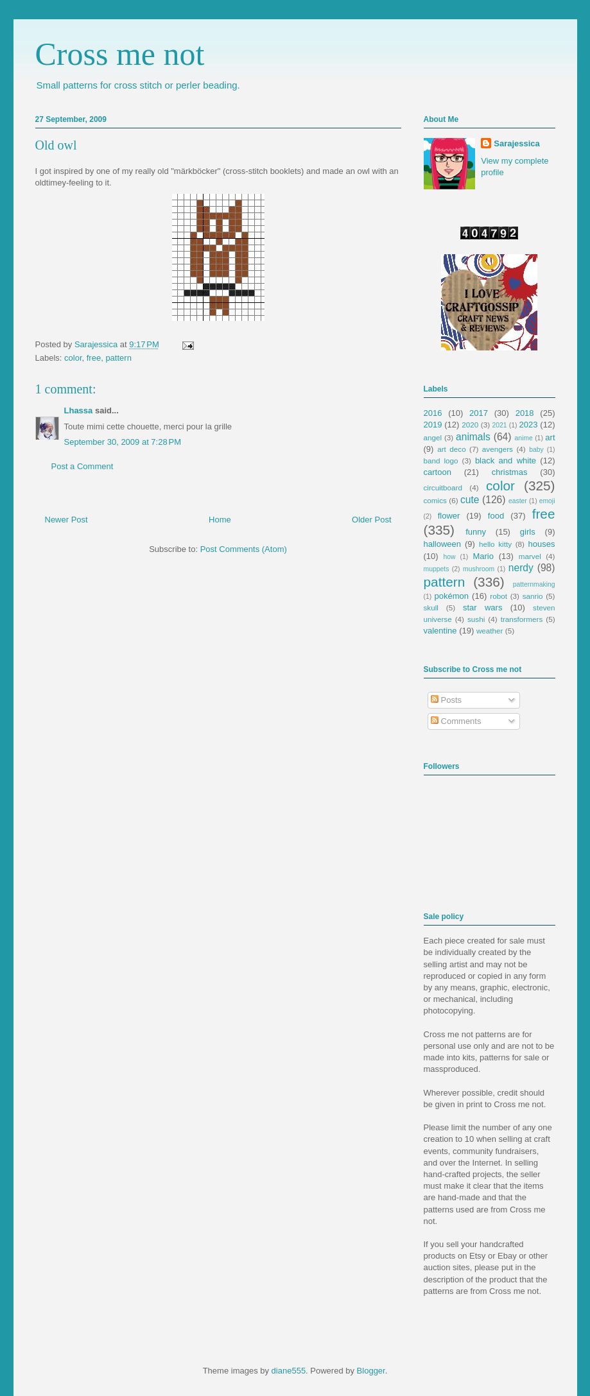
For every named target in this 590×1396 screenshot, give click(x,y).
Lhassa (78, 410)
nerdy (521, 567)
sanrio (533, 596)
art (550, 437)
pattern (118, 358)
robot (498, 596)
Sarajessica (97, 344)
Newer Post (66, 519)
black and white (505, 460)
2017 (478, 413)
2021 (499, 425)
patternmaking (534, 584)
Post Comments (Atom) (243, 549)
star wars (482, 607)
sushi (476, 619)
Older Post (371, 519)
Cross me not (120, 54)
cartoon (437, 472)
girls (527, 532)
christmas (510, 472)
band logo (441, 460)
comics (435, 500)
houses (541, 544)
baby (536, 449)
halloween (443, 544)
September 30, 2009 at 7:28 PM (122, 442)
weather (489, 630)
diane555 (289, 1370)
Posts (446, 700)
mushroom (478, 569)
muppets (436, 569)
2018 (525, 413)
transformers (522, 619)
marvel (530, 556)
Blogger (371, 1370)
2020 (470, 424)
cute (469, 499)
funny (475, 532)
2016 (433, 413)
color (73, 358)
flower (449, 516)
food (496, 516)
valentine (440, 630)
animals (473, 436)
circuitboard (443, 487)
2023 (528, 424)
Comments (456, 721)
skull (431, 607)
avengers (497, 449)
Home (220, 519)
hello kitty (495, 544)
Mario (483, 556)
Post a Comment (82, 466)
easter (517, 500)
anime (523, 438)
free (94, 358)
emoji (547, 500)
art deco (451, 449)
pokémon (452, 596)
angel (433, 437)
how (449, 556)
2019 (433, 424)
